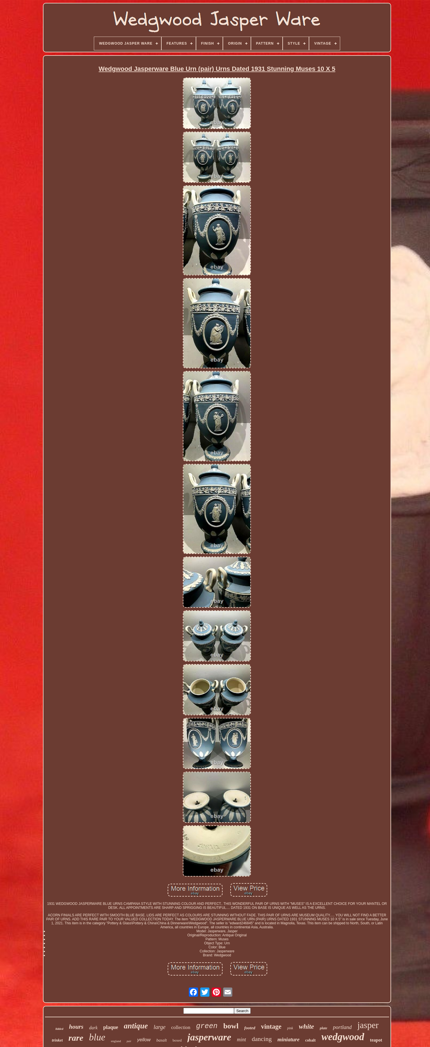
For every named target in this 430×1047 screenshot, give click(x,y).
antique (136, 1026)
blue (97, 1037)
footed (249, 1028)
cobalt (310, 1040)
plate (323, 1028)
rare (75, 1037)
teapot (376, 1040)
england (116, 1041)
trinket (57, 1040)
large (159, 1027)
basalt (161, 1040)
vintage (271, 1026)
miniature (289, 1039)
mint (241, 1039)
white (306, 1026)
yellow (143, 1039)
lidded (60, 1028)
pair (129, 1041)
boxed (177, 1040)
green (206, 1026)
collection (180, 1027)
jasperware (209, 1037)
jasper (368, 1025)
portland (342, 1027)
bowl (230, 1026)
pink (290, 1028)
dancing (262, 1038)
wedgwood (342, 1036)
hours (76, 1026)
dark (93, 1027)
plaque (110, 1027)
